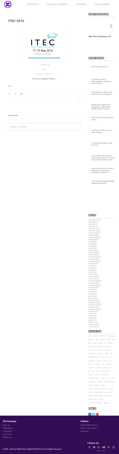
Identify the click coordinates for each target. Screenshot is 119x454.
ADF (101, 336)
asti (111, 361)
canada (108, 364)
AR (106, 336)
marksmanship (109, 382)
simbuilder (108, 396)
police (90, 392)
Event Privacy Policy (88, 428)
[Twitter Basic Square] (93, 414)
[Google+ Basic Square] (97, 414)
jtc (106, 378)
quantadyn (98, 392)
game (90, 375)
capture (91, 368)
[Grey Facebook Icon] (89, 447)
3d (89, 336)
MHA (90, 346)
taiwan (101, 399)
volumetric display (95, 403)
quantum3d (108, 392)
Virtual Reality (93, 357)
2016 (10, 86)
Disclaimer (85, 431)
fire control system (103, 371)
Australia (111, 336)
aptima (98, 361)
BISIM (90, 339)
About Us (6, 425)
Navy (95, 346)
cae (103, 364)
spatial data (92, 399)
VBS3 (107, 353)
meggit (96, 385)
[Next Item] (111, 26)
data (111, 368)
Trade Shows (8, 428)
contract (99, 368)
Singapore (107, 350)
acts (111, 357)
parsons (111, 389)
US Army (100, 353)
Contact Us (7, 437)
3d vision (95, 336)
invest (102, 378)
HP (105, 343)
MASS (110, 343)
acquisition (104, 357)
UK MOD (91, 353)
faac (93, 371)
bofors (98, 364)
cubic (106, 368)
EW (114, 339)
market (99, 382)
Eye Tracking (98, 343)
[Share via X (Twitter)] (15, 94)
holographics (93, 378)
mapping (91, 382)
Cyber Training (100, 339)
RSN (100, 346)
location (112, 378)
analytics (91, 361)
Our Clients (7, 434)
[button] (33, 4)
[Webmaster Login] (101, 451)
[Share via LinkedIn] (21, 94)
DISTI (109, 339)
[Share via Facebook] (9, 94)
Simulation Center (95, 350)
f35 (89, 371)
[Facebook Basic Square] (89, 414)
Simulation (107, 346)
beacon (91, 364)
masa (90, 385)
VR (111, 353)
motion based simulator (97, 389)
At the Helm (7, 431)
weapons (106, 403)
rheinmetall (98, 396)
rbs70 (90, 396)
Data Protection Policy (89, 425)
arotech (106, 361)
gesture (97, 375)
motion (103, 385)
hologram (105, 375)
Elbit (90, 343)
